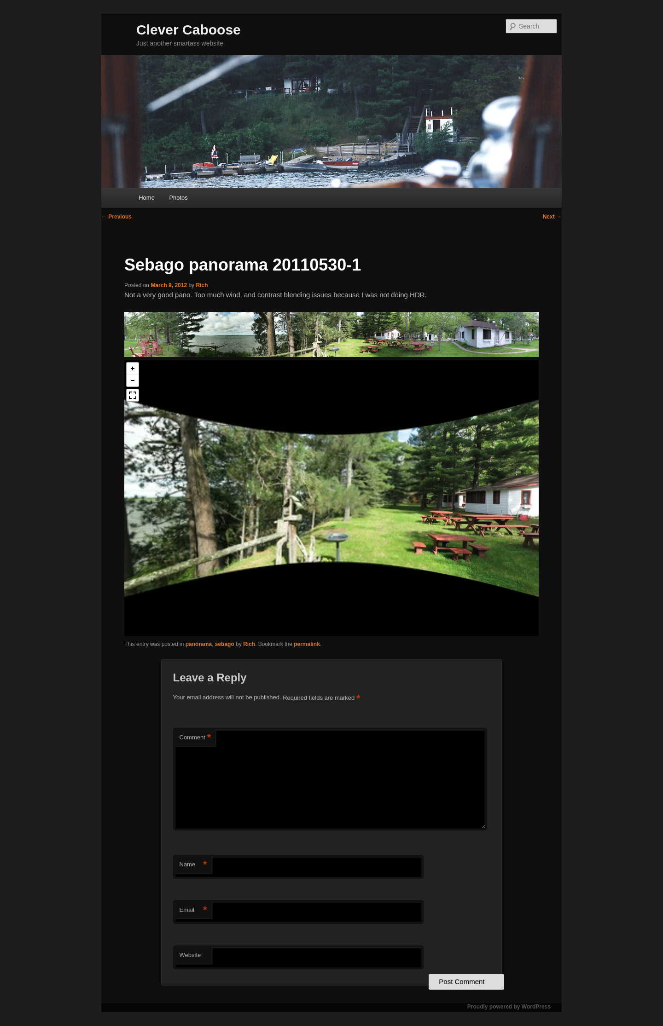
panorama (199, 644)
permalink (307, 644)
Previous (116, 216)
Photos (178, 197)
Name (193, 864)
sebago (224, 644)
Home (147, 197)
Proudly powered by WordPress (509, 1006)
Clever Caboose (188, 29)
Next (552, 216)
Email (193, 910)
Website (190, 954)
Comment (195, 737)
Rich (202, 285)
